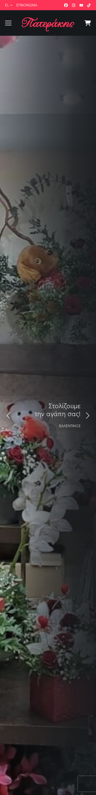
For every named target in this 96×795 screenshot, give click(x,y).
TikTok (89, 5)
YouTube (81, 5)
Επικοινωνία (26, 5)
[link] (48, 415)
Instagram (74, 5)
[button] (8, 415)
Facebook (66, 5)
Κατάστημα (87, 23)
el (7, 5)
